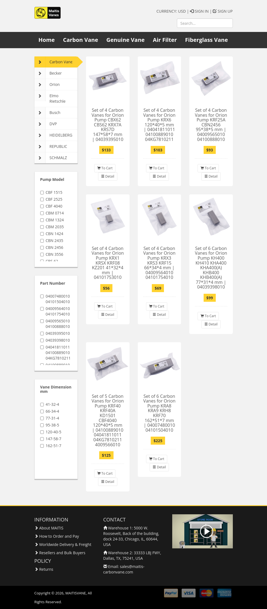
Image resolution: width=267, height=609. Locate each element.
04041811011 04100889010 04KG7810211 (55, 352)
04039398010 (55, 340)
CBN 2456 (51, 247)
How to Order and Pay (59, 536)
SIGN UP (223, 11)
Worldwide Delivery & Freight (65, 544)
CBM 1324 (52, 219)
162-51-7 (50, 445)
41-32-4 (49, 404)
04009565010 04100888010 (55, 323)
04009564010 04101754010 (55, 311)
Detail (107, 176)
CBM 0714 (52, 213)
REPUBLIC (50, 146)
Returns (46, 569)
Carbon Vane (80, 40)
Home (47, 40)
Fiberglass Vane (206, 40)
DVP (45, 123)
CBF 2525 (51, 199)
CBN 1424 (51, 233)
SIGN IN (199, 11)
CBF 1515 (51, 192)
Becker (48, 73)
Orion (47, 84)
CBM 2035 (52, 226)
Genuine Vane (125, 40)
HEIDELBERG (53, 135)
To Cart (104, 168)
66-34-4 (49, 411)
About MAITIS (51, 528)
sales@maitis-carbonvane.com (124, 569)
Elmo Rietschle (50, 97)
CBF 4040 (51, 206)
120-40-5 (50, 431)
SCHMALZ (50, 157)
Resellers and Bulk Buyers (62, 552)
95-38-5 (49, 425)
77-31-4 (49, 418)
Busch (47, 112)
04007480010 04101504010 (55, 298)
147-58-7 (50, 438)
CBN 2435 (51, 240)
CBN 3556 (51, 254)
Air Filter (165, 40)
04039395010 (55, 333)
